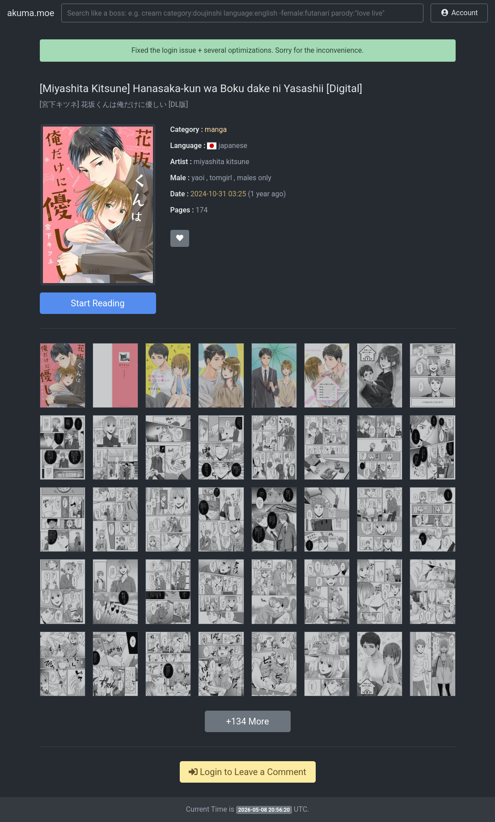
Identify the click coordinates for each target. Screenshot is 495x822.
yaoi (197, 178)
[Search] (242, 13)
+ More (247, 721)
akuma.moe (30, 13)
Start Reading (97, 303)
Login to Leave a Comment (247, 772)
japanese (227, 145)
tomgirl (220, 178)
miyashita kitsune (222, 161)
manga (216, 129)
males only (254, 178)
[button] (459, 13)
